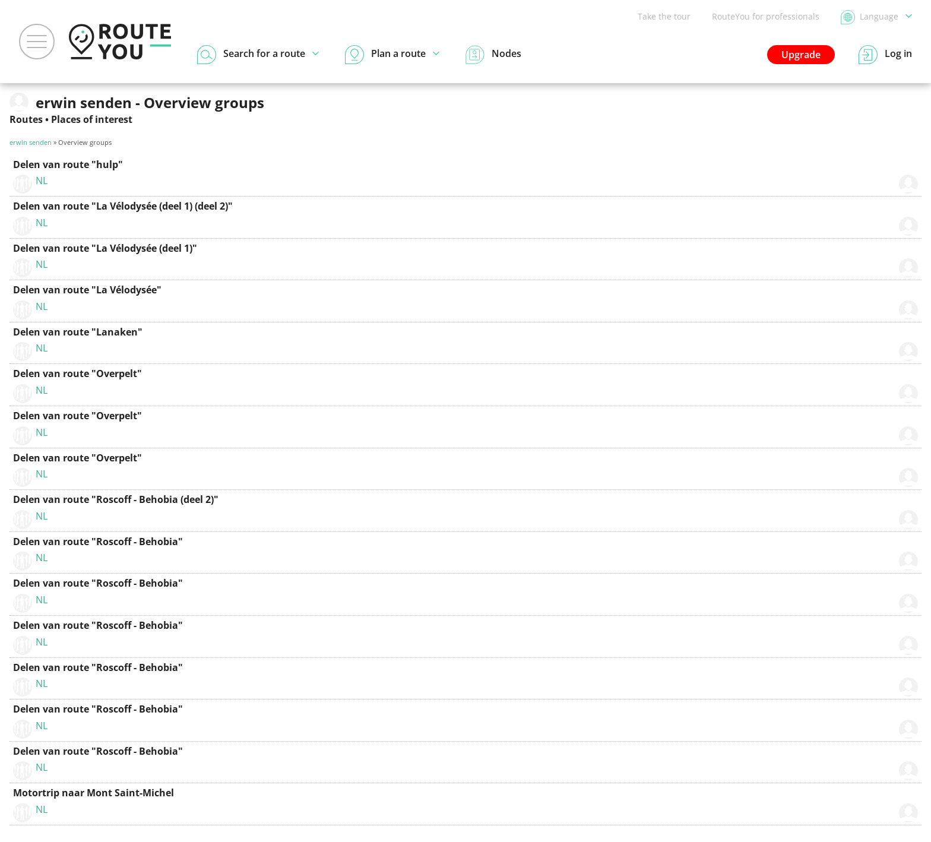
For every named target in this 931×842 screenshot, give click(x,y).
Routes (26, 119)
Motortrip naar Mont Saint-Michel (93, 792)
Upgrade (801, 54)
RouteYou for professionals (765, 16)
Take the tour (664, 16)
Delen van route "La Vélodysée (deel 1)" (105, 248)
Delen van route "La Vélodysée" (87, 289)
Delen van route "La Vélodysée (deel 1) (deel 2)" (123, 206)
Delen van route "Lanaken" (77, 331)
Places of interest (91, 119)
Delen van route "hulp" (68, 164)
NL (42, 180)
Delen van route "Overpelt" (77, 373)
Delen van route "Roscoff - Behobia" (98, 541)
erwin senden (31, 142)
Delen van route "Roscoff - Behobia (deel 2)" (115, 499)
